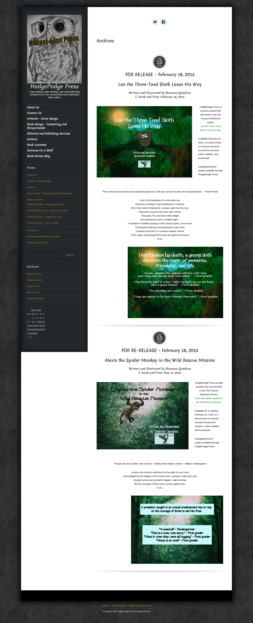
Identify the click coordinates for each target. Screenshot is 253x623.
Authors (32, 139)
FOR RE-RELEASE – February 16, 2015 (159, 350)
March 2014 (33, 292)
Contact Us (34, 113)
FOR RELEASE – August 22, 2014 (44, 216)
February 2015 (34, 280)
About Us (33, 107)
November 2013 (35, 298)
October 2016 (34, 274)
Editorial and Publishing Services (48, 133)
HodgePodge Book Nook (140, 605)
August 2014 (33, 286)
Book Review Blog (38, 156)
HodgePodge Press (54, 86)
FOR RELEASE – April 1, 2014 (42, 223)
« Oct (30, 337)
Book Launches (37, 145)
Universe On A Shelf (40, 150)
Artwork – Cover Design (42, 119)
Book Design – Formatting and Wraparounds (47, 126)
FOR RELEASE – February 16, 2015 (160, 75)
